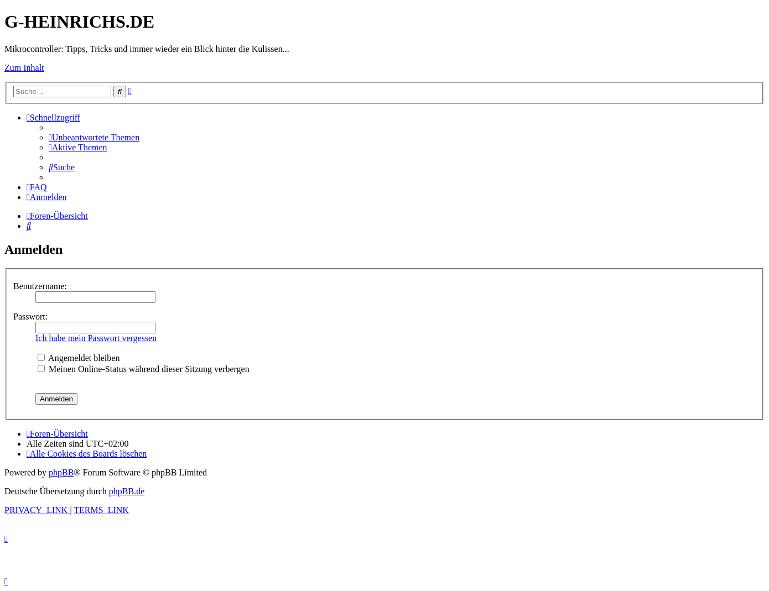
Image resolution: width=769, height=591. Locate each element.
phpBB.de (126, 491)
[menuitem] (94, 137)
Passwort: (30, 316)
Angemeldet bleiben (78, 358)
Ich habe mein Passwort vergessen (96, 338)
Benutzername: (40, 286)
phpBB (61, 472)
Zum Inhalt (24, 67)
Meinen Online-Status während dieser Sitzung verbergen (144, 369)
